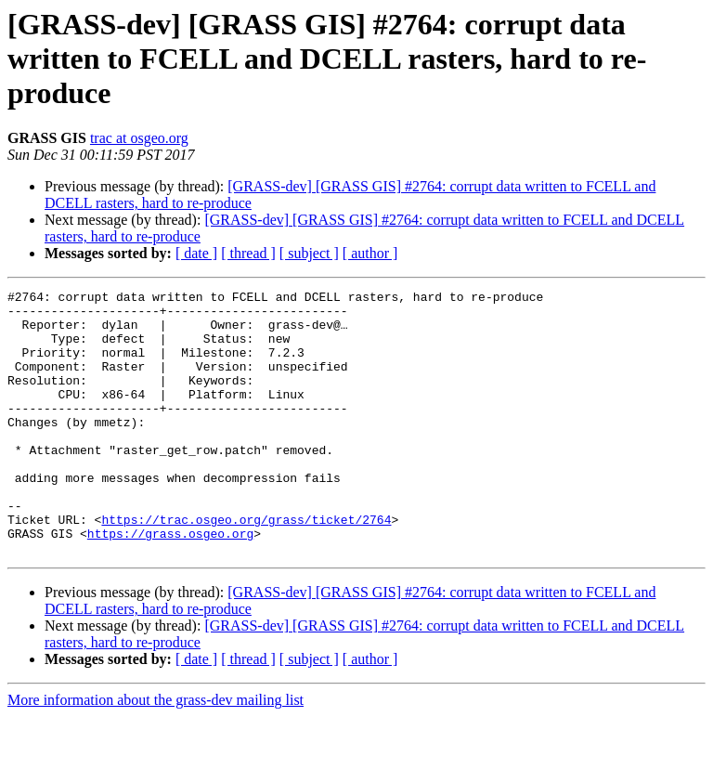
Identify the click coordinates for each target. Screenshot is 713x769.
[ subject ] (309, 253)
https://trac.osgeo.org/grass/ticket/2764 (246, 566)
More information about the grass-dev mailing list (155, 753)
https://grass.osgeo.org (170, 583)
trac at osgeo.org (139, 138)
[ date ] (196, 253)
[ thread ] (248, 253)
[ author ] (370, 253)
